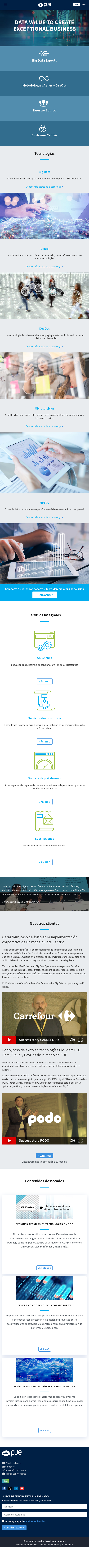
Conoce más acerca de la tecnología (44, 186)
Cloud (44, 249)
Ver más (44, 1349)
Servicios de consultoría (44, 718)
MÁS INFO (44, 681)
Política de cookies (49, 1544)
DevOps (44, 328)
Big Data (44, 172)
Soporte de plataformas (44, 778)
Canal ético (67, 1544)
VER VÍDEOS (44, 1267)
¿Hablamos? (44, 1155)
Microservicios (44, 408)
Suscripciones (44, 839)
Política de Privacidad (34, 1521)
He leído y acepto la (23, 1521)
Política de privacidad (26, 1544)
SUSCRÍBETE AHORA (14, 1527)
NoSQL (44, 503)
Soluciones (44, 658)
